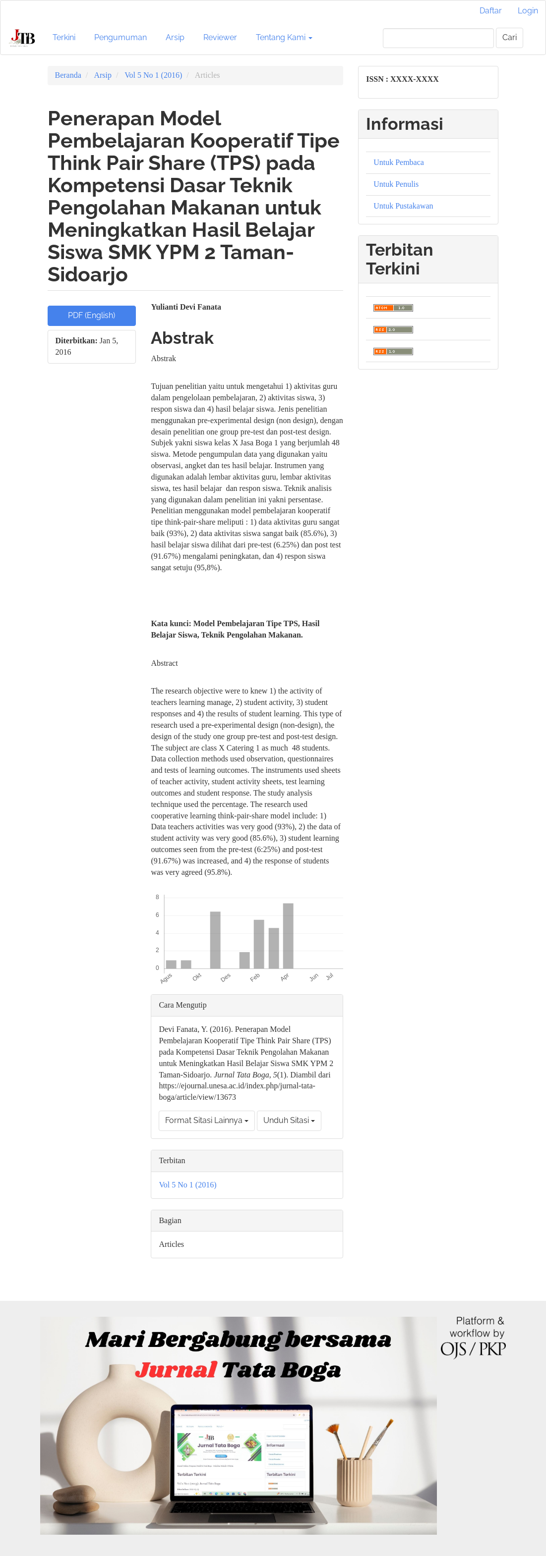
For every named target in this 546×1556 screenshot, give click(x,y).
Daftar (491, 10)
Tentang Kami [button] (284, 37)
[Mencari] (438, 38)
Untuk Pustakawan (403, 206)
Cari (509, 37)
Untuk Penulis (396, 184)
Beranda (68, 75)
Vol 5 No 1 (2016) (153, 75)
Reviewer (220, 37)
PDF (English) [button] (91, 315)
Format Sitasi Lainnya (206, 1120)
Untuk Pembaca (398, 162)
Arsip (175, 37)
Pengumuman (120, 37)
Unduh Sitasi (289, 1120)
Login (528, 10)
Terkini (64, 37)
